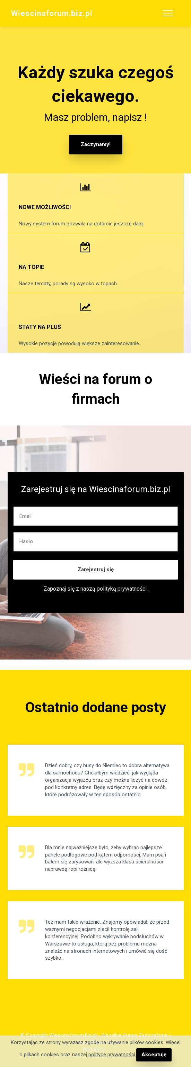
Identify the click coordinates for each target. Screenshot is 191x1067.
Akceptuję (153, 1054)
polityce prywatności (112, 1054)
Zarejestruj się (95, 569)
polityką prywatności (122, 588)
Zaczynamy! (96, 144)
